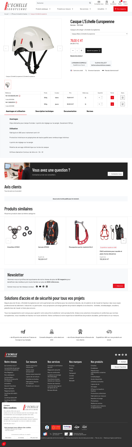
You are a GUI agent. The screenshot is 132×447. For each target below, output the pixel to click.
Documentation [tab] (70, 111)
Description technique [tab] (44, 111)
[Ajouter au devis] (123, 97)
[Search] (90, 3)
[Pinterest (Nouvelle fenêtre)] (43, 290)
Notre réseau (10, 361)
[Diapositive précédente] (6, 48)
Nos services (54, 361)
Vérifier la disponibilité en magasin (101, 65)
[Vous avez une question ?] (115, 177)
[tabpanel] (66, 135)
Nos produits (97, 361)
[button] (7, 84)
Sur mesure (31, 361)
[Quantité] (77, 50)
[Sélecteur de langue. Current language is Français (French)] (126, 3)
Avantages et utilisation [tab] (15, 111)
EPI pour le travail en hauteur (19, 14)
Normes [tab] (90, 111)
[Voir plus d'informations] (19, 96)
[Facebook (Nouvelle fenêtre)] (37, 290)
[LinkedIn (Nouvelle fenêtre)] (47, 290)
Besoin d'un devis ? (76, 56)
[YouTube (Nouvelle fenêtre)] (40, 290)
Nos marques (75, 361)
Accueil (6, 14)
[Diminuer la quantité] (72, 50)
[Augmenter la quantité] (81, 50)
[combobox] (64, 3)
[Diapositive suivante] (60, 48)
